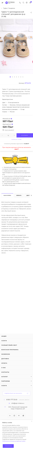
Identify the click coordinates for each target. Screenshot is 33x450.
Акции (3, 336)
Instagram (14, 415)
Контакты (5, 372)
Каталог (4, 376)
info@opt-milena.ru (17, 403)
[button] (10, 77)
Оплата (18, 195)
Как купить (7, 195)
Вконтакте (10, 415)
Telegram (19, 415)
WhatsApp (23, 415)
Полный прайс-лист (9, 345)
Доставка (5, 358)
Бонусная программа (9, 349)
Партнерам (5, 381)
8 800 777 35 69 (11, 399)
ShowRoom (5, 354)
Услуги (4, 340)
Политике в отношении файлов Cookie (13, 441)
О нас (3, 367)
